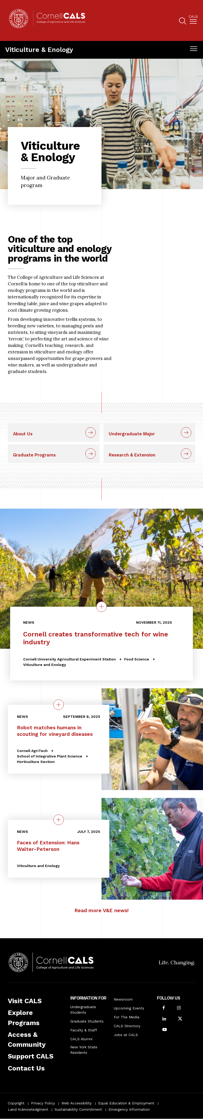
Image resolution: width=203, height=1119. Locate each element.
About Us (23, 433)
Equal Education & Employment (126, 1103)
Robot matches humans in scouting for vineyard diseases (55, 731)
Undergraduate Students (83, 1009)
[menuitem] (193, 20)
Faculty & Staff (83, 1030)
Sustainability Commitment (78, 1109)
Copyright (16, 1103)
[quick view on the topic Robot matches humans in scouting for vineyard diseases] (58, 705)
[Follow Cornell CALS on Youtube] (164, 1030)
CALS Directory (127, 1026)
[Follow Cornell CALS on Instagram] (179, 1008)
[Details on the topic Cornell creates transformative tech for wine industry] (101, 606)
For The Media (126, 1017)
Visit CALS (25, 1001)
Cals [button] (193, 17)
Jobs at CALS (126, 1035)
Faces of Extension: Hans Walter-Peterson (48, 846)
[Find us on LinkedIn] (164, 1019)
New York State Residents (83, 1050)
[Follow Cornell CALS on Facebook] (163, 1008)
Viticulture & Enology (39, 49)
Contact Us (26, 1068)
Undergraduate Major (132, 433)
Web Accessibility (76, 1103)
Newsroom (123, 999)
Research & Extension (132, 455)
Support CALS (30, 1056)
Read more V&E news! (101, 910)
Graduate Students (87, 1021)
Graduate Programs (34, 455)
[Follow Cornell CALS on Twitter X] (180, 1019)
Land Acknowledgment (28, 1109)
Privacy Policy (43, 1103)
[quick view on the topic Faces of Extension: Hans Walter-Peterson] (58, 820)
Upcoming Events (129, 1008)
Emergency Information (129, 1109)
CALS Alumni (81, 1039)
